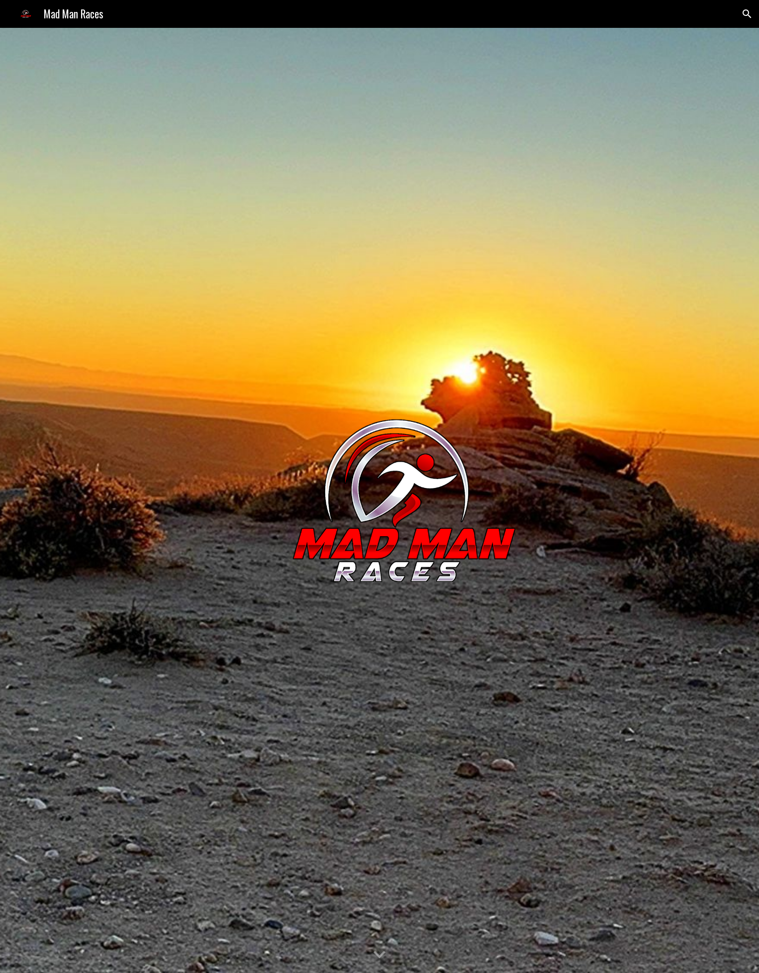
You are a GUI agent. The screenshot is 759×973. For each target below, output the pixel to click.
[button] (747, 14)
